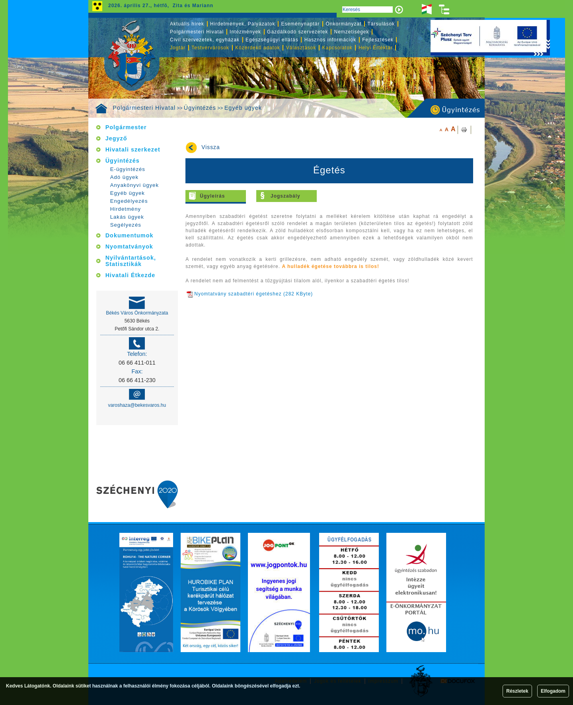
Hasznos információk (330, 40)
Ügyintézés (200, 108)
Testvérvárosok (210, 47)
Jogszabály (285, 196)
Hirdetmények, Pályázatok (242, 24)
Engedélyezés (129, 201)
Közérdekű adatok (257, 47)
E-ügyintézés (127, 169)
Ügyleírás (212, 196)
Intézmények (245, 32)
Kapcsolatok (337, 47)
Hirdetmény (125, 209)
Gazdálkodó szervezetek (297, 32)
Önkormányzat (343, 24)
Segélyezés (125, 225)
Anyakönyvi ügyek (134, 185)
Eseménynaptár (300, 24)
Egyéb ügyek (243, 108)
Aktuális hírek (187, 24)
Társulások (381, 24)
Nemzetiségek (351, 32)
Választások (301, 47)
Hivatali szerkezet (132, 149)
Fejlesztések (378, 40)
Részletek (517, 691)
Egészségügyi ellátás (272, 40)
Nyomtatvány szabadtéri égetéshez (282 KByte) (250, 294)
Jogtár (177, 47)
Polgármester (126, 127)
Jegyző (116, 138)
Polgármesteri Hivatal (144, 108)
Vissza (210, 147)
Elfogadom (553, 691)
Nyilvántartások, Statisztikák (130, 260)
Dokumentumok (129, 235)
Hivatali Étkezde (130, 275)
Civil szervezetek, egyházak (205, 40)
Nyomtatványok (129, 246)
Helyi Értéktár (376, 47)
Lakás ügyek (127, 217)
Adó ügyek (124, 177)
